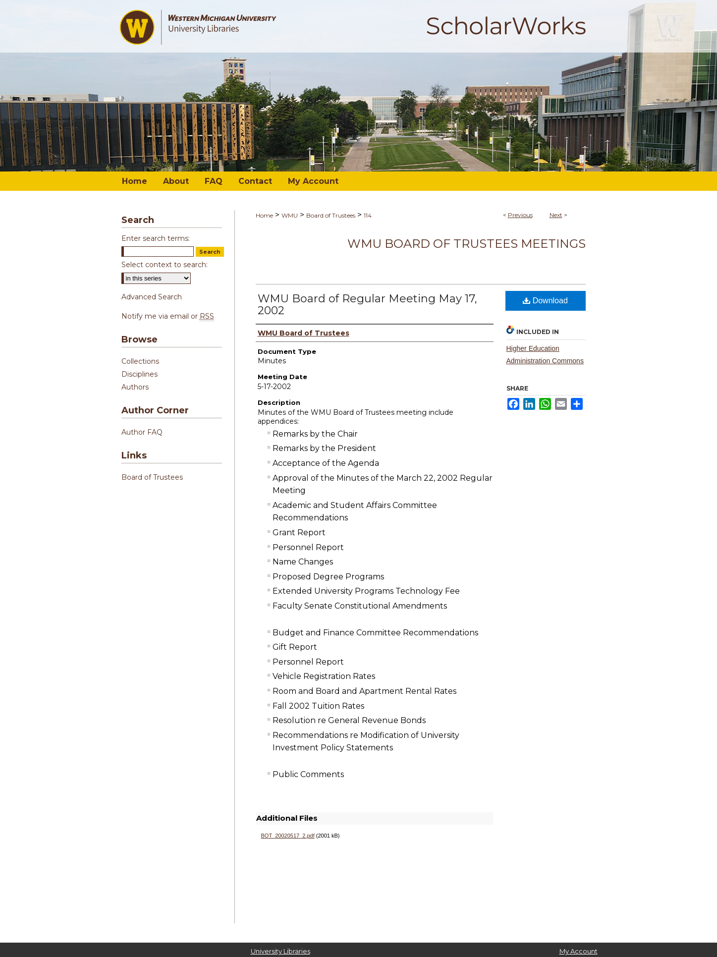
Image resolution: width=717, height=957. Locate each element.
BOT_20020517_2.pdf (288, 836)
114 (368, 215)
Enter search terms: (155, 238)
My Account (578, 951)
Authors (135, 387)
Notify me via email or (167, 316)
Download (545, 300)
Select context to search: (164, 264)
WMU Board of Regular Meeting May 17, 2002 (367, 304)
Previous (520, 215)
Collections (140, 361)
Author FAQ (142, 432)
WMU (289, 215)
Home (264, 215)
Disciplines (139, 374)
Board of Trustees (330, 215)
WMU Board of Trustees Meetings (466, 243)
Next (556, 215)
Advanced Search (151, 296)
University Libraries (280, 951)
